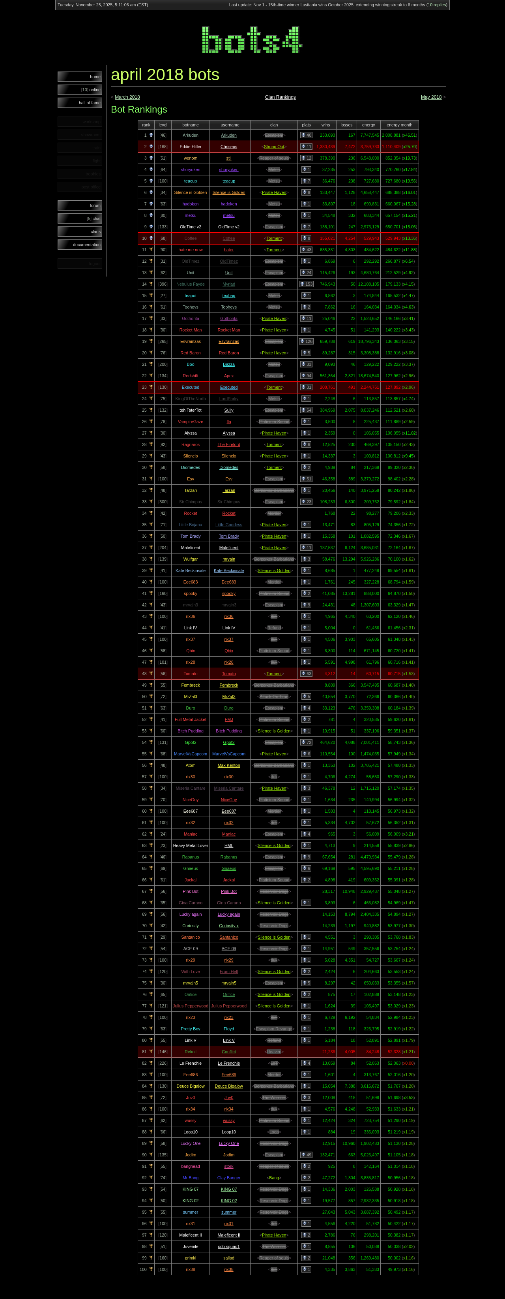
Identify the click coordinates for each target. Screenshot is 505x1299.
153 (306, 284)
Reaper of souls (274, 158)
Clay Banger (229, 1177)
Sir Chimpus (228, 501)
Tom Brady (229, 536)
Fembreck (228, 685)
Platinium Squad (274, 421)
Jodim (228, 1154)
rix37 (229, 639)
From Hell (229, 971)
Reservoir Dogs (274, 891)
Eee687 (229, 811)
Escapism (274, 135)
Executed (229, 387)
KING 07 (229, 1189)
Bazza (229, 364)
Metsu (274, 169)
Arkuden (229, 135)
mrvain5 (228, 983)
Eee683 (229, 582)
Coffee (229, 238)
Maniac (229, 834)
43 (306, 249)
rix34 (229, 1109)
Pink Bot (229, 891)
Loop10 (229, 1132)
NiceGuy (229, 799)
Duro (229, 708)
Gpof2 (229, 742)
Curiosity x (229, 925)
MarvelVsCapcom (228, 753)
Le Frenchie (229, 1063)
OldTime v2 (228, 226)
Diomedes (228, 467)
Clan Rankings (280, 97)
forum (95, 205)
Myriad (229, 284)
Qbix (228, 650)
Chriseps (229, 146)
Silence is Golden (229, 192)
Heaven (274, 1051)
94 (306, 375)
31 (306, 387)
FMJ (229, 719)
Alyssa (229, 433)
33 (306, 364)
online (91, 89)
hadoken (229, 203)
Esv (228, 478)
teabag (229, 295)
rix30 (229, 776)
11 (306, 146)
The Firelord (228, 444)
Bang (274, 1177)
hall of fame (90, 102)
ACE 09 (229, 948)
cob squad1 (229, 1246)
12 (306, 158)
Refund (274, 627)
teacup (229, 181)
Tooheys (229, 307)
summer (228, 1212)
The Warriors (274, 1097)
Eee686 (229, 1074)
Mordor (274, 513)
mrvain (229, 559)
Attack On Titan (274, 696)
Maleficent (229, 547)
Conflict (229, 1051)
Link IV (229, 627)
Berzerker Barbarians (274, 490)
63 (306, 673)
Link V (229, 1040)
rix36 (229, 616)
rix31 (229, 1223)
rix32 (229, 822)
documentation (87, 244)
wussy (229, 1120)
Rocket (229, 513)
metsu (229, 215)
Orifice (229, 994)
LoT (274, 1063)
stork (229, 1166)
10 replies (437, 4)
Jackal (229, 879)
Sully (229, 410)
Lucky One (229, 1143)
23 (306, 501)
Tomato (229, 673)
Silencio (228, 456)
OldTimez (229, 261)
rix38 (229, 1269)
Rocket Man (229, 330)
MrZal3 (229, 696)
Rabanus (229, 857)
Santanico (228, 937)
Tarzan (229, 490)
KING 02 (229, 1200)
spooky (229, 593)
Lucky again (229, 914)
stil (229, 158)
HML (229, 845)
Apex (229, 375)
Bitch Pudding (229, 731)
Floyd (229, 1028)
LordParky (229, 398)
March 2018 (127, 97)
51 (306, 478)
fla (229, 421)
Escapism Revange (274, 1028)
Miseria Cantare (229, 788)
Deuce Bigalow (229, 1086)
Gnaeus (228, 868)
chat (94, 218)
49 (306, 1154)
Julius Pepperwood (229, 1005)
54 (306, 410)
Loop (274, 1132)
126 (306, 341)
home (95, 76)
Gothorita (229, 318)
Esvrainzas (229, 341)
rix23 (229, 1017)
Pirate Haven (274, 192)
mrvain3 (228, 604)
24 (306, 272)
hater (229, 249)
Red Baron (229, 352)
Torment (274, 238)
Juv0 (229, 1097)
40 (306, 135)
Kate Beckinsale (229, 570)
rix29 (229, 960)
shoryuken (229, 169)
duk (274, 616)
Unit (229, 272)
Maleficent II (228, 1235)
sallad (228, 1258)
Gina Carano (229, 902)
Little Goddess (228, 524)
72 (306, 742)
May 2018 (431, 97)
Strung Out (274, 146)
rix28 (229, 662)
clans (96, 231)
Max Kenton (229, 765)
